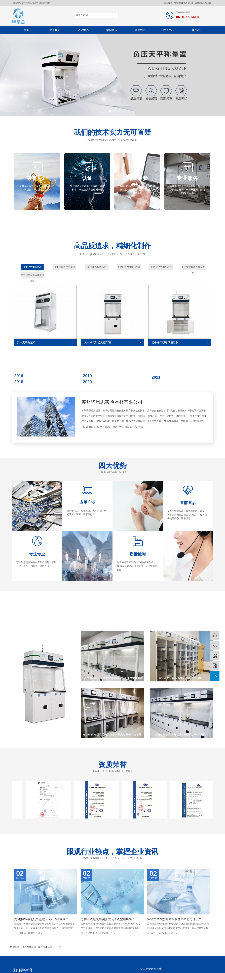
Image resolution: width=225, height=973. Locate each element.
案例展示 (111, 30)
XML (191, 3)
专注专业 (37, 554)
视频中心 (168, 30)
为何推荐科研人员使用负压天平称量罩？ (41, 919)
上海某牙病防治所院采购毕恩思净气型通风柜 (181, 734)
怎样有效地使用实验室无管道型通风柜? (107, 919)
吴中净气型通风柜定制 (165, 342)
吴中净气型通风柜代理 (97, 342)
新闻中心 (140, 30)
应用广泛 (87, 502)
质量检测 (138, 554)
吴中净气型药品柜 (96, 267)
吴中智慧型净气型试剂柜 (193, 270)
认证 (87, 178)
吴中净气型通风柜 (32, 267)
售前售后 (188, 502)
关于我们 (54, 30)
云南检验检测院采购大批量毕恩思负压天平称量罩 (112, 734)
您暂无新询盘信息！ (204, 3)
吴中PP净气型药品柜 (161, 267)
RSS (185, 3)
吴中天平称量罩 (26, 342)
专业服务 (187, 178)
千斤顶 (57, 947)
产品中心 (83, 30)
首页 (26, 30)
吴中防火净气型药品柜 (129, 267)
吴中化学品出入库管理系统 (32, 278)
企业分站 (168, 3)
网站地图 (178, 3)
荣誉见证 (37, 178)
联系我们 (197, 30)
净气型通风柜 (45, 947)
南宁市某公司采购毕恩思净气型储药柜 (181, 678)
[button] (105, 111)
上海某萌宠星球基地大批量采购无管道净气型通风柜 (112, 678)
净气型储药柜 (29, 947)
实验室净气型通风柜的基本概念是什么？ (174, 919)
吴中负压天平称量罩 (64, 267)
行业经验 (137, 178)
